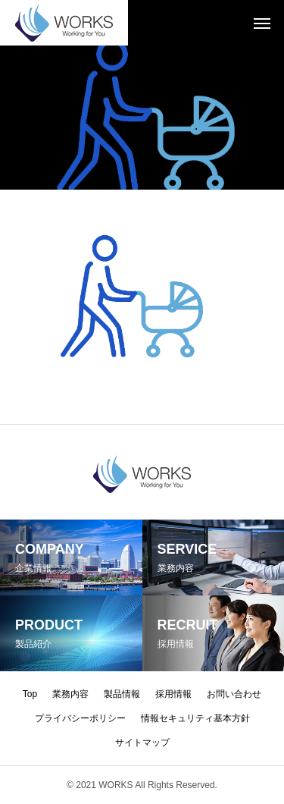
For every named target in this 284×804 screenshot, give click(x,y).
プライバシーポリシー (80, 718)
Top (30, 694)
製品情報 (122, 694)
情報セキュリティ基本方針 (195, 718)
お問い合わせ (234, 694)
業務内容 (70, 694)
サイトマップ (142, 742)
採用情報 (173, 694)
